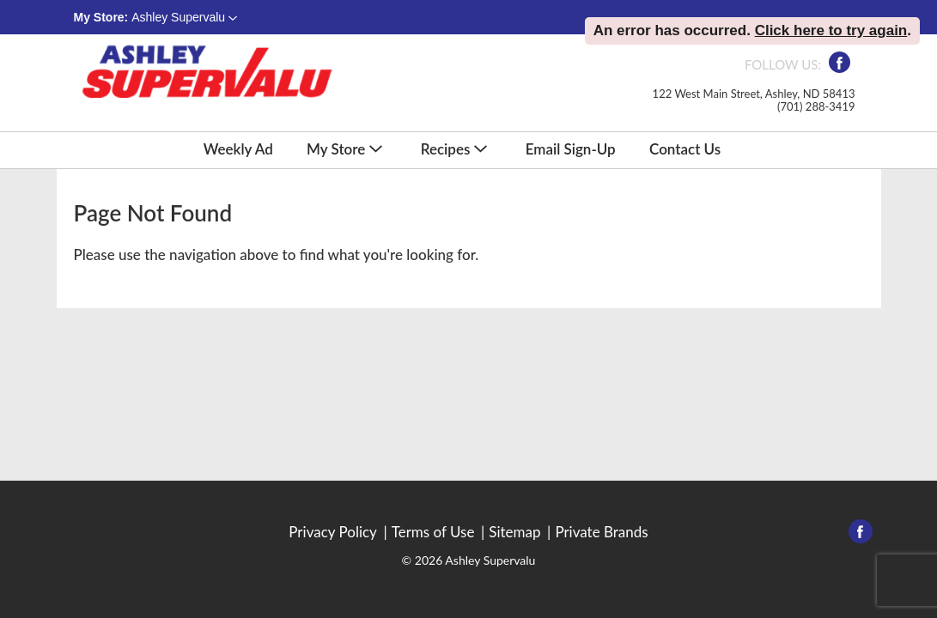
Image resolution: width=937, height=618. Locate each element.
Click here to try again (831, 30)
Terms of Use (433, 532)
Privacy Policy (333, 532)
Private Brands (601, 532)
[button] (184, 17)
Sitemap (514, 532)
